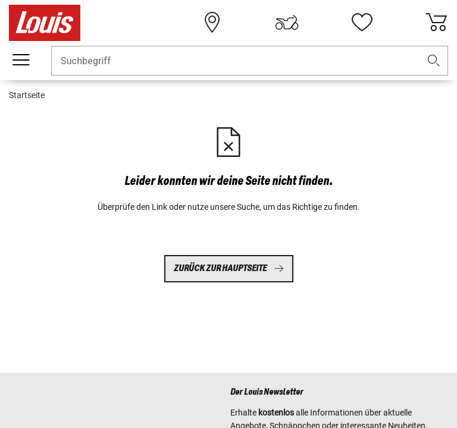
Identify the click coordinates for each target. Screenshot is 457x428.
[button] (434, 61)
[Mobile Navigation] (21, 60)
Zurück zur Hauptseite (229, 268)
